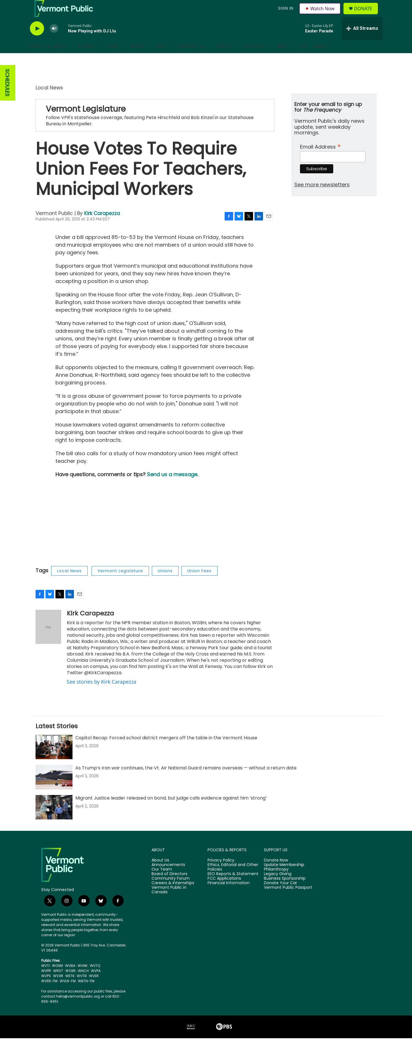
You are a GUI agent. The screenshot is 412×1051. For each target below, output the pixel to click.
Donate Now (276, 873)
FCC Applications (224, 891)
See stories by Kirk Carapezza (101, 694)
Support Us (191, 59)
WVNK (83, 978)
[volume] (54, 41)
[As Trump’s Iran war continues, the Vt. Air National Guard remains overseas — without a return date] (54, 790)
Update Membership (284, 877)
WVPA (96, 983)
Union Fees (199, 583)
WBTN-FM (86, 993)
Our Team (162, 882)
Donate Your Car (280, 896)
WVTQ (95, 978)
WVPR (46, 983)
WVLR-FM (68, 993)
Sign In (285, 15)
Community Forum (171, 891)
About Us (160, 873)
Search (321, 59)
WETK (69, 988)
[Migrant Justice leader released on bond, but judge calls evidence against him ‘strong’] (54, 820)
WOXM (57, 978)
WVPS (46, 988)
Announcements (168, 877)
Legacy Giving (277, 886)
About (224, 59)
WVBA (70, 978)
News (112, 59)
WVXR (58, 988)
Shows (86, 59)
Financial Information (229, 896)
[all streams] (362, 41)
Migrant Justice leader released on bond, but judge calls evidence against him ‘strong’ (171, 810)
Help (282, 59)
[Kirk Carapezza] (48, 640)
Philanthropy (276, 882)
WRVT (58, 983)
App (303, 59)
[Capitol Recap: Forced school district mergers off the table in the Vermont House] (54, 760)
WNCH (83, 983)
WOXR (70, 983)
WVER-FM (49, 993)
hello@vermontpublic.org (78, 1009)
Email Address (320, 159)
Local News (49, 100)
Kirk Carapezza (102, 226)
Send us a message (172, 487)
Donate (366, 15)
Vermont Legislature (120, 583)
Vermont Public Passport (288, 900)
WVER (94, 988)
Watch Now (321, 14)
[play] (37, 41)
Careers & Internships (173, 896)
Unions (165, 583)
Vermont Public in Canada (169, 902)
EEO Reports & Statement (233, 886)
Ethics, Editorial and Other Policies (233, 879)
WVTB (82, 988)
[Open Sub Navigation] (70, 59)
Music (137, 59)
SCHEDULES (7, 95)
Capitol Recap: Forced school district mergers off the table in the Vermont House (166, 750)
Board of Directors (169, 886)
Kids (161, 59)
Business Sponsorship (285, 891)
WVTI (45, 978)
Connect (254, 59)
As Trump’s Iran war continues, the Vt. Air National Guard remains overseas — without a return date (186, 780)
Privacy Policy (221, 873)
